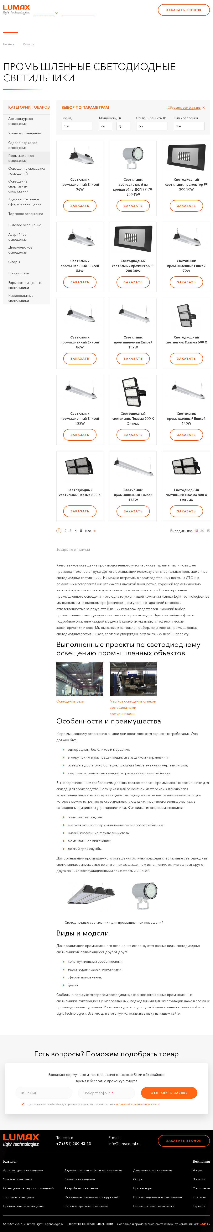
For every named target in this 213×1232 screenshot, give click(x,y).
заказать (80, 206)
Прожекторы (18, 273)
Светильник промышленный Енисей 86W (80, 342)
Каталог (10, 25)
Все (88, 531)
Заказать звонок (184, 10)
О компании (118, 25)
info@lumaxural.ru (78, 12)
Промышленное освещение (21, 158)
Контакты (141, 25)
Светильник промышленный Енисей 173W (133, 495)
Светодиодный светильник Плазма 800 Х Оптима (186, 495)
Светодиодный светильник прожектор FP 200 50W (186, 184)
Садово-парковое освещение (22, 145)
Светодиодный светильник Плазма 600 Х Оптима (133, 418)
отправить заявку (169, 1093)
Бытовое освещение (24, 225)
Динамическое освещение (20, 249)
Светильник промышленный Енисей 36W (80, 184)
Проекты (95, 25)
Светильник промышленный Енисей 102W (133, 342)
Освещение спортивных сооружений (18, 186)
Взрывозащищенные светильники (25, 285)
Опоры (14, 262)
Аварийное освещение (17, 236)
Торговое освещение (25, 214)
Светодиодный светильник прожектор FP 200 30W (133, 266)
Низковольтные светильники (20, 298)
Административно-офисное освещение (24, 201)
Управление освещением (44, 25)
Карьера (162, 25)
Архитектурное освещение (20, 121)
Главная (8, 44)
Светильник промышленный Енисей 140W (186, 418)
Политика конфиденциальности (90, 1224)
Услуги (78, 25)
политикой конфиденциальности (137, 1104)
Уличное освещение (24, 133)
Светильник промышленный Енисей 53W (80, 266)
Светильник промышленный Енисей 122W (80, 418)
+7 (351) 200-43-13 (126, 12)
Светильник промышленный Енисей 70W (186, 266)
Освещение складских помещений (26, 170)
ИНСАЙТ (201, 1224)
